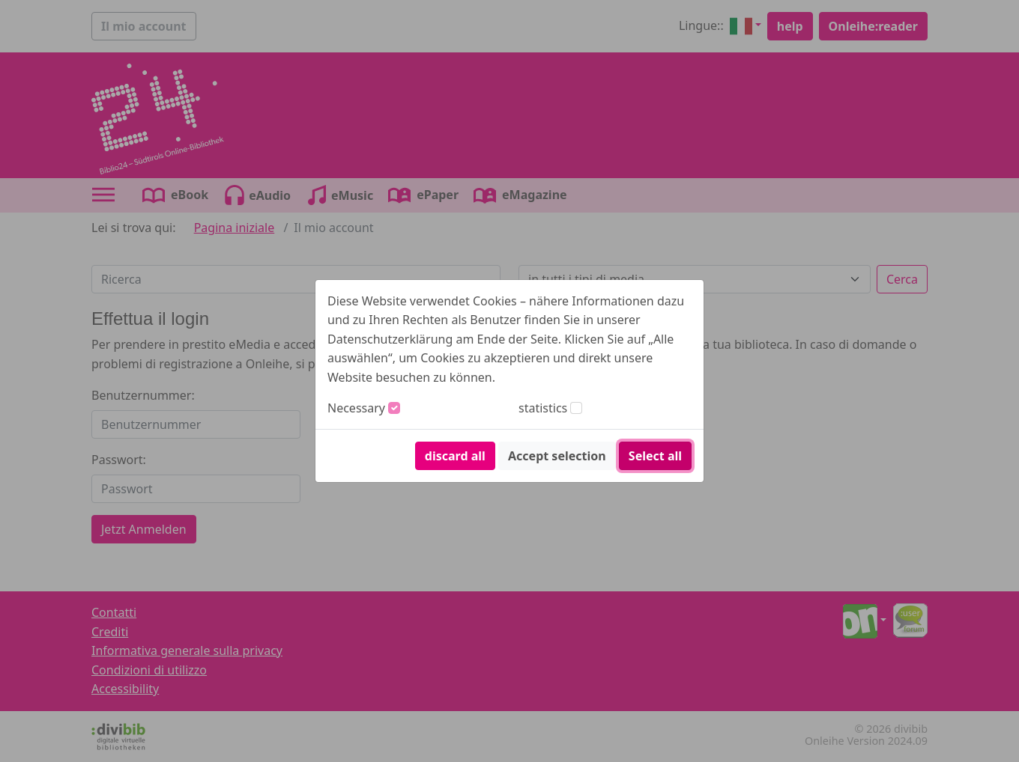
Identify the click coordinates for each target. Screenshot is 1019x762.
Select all (655, 456)
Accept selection (557, 456)
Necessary (356, 408)
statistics (542, 408)
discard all (455, 456)
